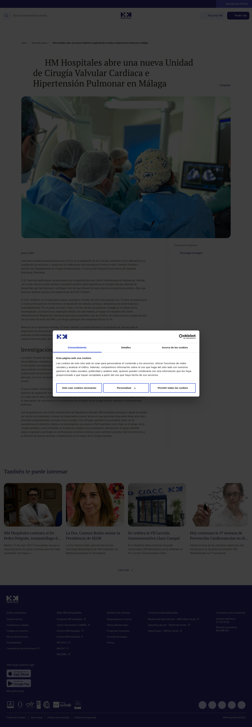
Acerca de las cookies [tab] (175, 347)
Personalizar (126, 387)
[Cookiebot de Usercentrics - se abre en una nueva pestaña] (181, 336)
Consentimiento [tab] (77, 347)
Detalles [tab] (126, 347)
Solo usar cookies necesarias (79, 387)
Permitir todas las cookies (173, 387)
